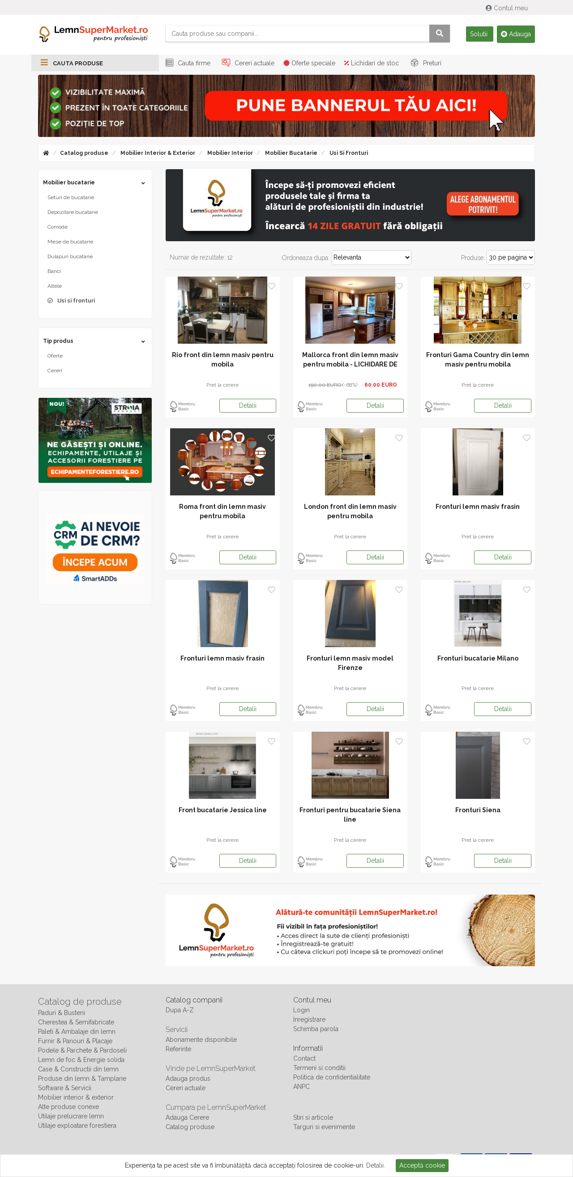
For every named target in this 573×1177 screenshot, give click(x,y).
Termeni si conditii (319, 1068)
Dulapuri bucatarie (70, 257)
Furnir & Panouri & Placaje (75, 1041)
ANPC (301, 1087)
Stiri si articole (313, 1118)
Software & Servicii (64, 1088)
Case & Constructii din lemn (78, 1069)
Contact (304, 1058)
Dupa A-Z (180, 1010)
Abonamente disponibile (201, 1040)
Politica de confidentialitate (331, 1077)
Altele (54, 286)
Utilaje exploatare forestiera (77, 1126)
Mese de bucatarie (70, 242)
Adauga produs (188, 1079)
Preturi (424, 63)
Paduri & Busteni (61, 1013)
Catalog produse (84, 153)
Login (301, 1010)
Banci (54, 272)
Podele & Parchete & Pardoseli (82, 1050)
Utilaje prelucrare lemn (71, 1116)
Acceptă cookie (422, 1165)
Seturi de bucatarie (70, 198)
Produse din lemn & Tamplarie (82, 1079)
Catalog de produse (80, 1002)
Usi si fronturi (348, 153)
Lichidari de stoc (371, 63)
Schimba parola (315, 1029)
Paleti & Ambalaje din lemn (76, 1032)
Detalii (248, 405)
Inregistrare (309, 1019)
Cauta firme (186, 63)
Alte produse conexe (68, 1107)
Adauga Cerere (187, 1118)
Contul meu (508, 8)
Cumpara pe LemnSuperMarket (216, 1108)
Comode (57, 227)
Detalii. (375, 1165)
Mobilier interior (229, 153)
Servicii (177, 1030)
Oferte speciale (309, 63)
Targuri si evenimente (324, 1127)
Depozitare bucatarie (72, 212)
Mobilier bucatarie (290, 153)
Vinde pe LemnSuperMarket (211, 1069)
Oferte (55, 356)
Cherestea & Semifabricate (76, 1022)
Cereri (54, 371)
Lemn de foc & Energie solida (81, 1060)
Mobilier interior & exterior (157, 153)
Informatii (308, 1049)
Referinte (178, 1049)
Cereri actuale (246, 63)
